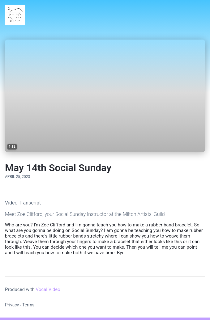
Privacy (12, 304)
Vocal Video (48, 289)
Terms (28, 304)
